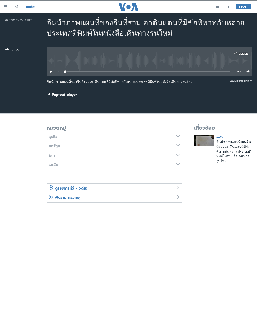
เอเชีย (30, 6)
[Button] (12, 51)
